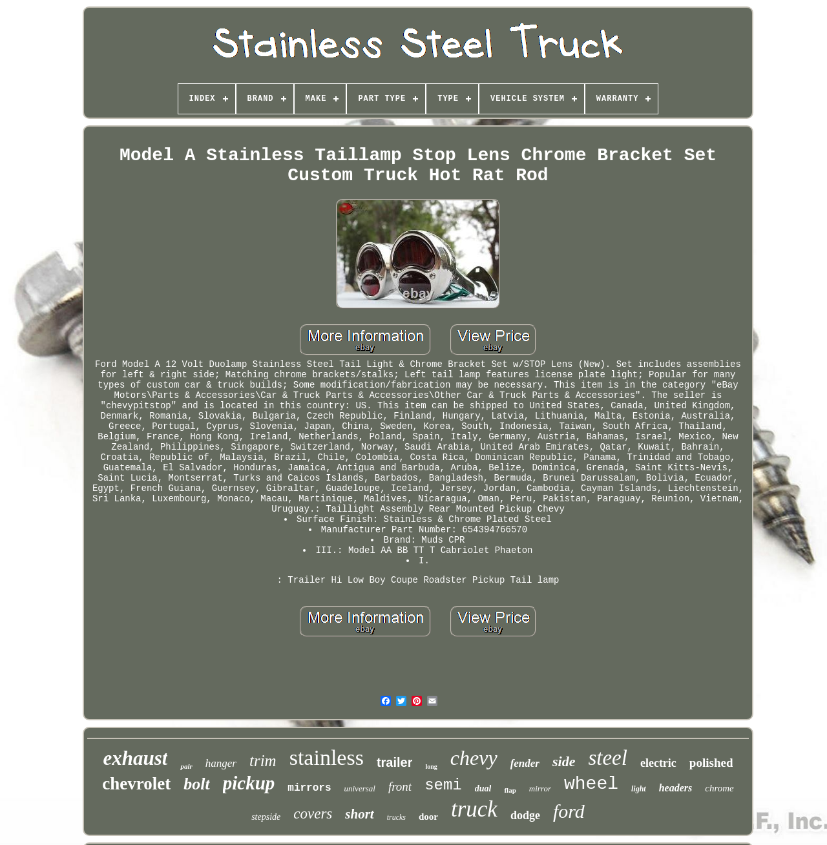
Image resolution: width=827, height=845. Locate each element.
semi (443, 785)
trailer (395, 762)
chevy (473, 757)
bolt (196, 784)
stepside (265, 817)
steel (607, 757)
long (431, 766)
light (638, 788)
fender (524, 763)
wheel (591, 784)
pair (186, 766)
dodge (525, 815)
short (359, 814)
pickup (249, 783)
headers (676, 787)
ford (569, 811)
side (563, 761)
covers (312, 814)
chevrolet (136, 783)
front (400, 786)
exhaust (135, 758)
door (428, 816)
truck (474, 809)
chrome (719, 788)
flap (510, 790)
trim (263, 760)
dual (483, 788)
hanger (220, 763)
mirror (540, 788)
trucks (396, 817)
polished (711, 762)
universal (359, 788)
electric (658, 762)
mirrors (309, 788)
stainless (326, 757)
